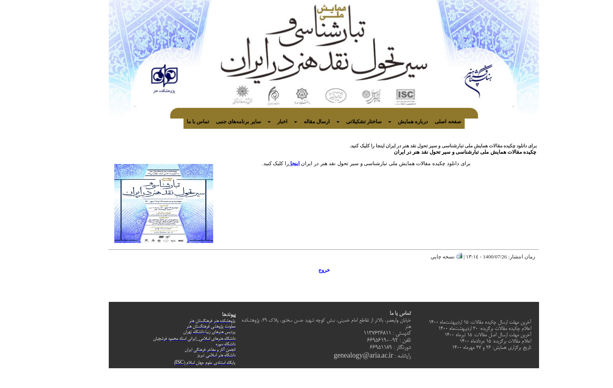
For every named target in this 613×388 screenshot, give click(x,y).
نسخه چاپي (446, 257)
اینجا (294, 163)
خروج (324, 270)
